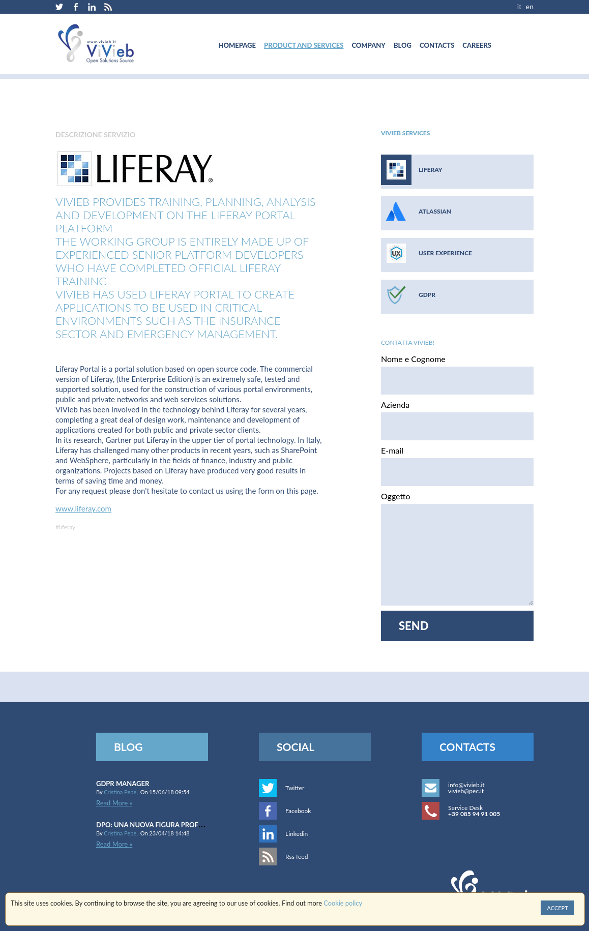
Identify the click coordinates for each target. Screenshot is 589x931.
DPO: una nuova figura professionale (164, 825)
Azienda (395, 404)
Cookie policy (342, 903)
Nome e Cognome (413, 359)
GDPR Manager (122, 783)
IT (519, 6)
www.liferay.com (83, 508)
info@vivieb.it (466, 785)
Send (414, 626)
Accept (557, 908)
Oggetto (395, 496)
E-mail (392, 450)
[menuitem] (237, 45)
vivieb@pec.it (466, 791)
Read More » (114, 803)
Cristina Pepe (120, 792)
